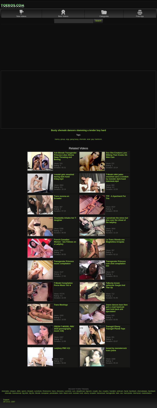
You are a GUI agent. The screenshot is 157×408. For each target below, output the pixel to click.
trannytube (128, 393)
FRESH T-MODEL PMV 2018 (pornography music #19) (64, 328)
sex (121, 393)
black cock (68, 393)
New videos (21, 16)
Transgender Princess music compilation (64, 262)
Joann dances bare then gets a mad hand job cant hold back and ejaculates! (117, 308)
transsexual (16, 393)
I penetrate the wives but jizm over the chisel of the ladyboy (117, 220)
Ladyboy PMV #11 (62, 348)
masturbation (147, 393)
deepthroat (80, 391)
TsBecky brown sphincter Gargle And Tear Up (115, 285)
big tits (31, 393)
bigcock (89, 391)
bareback (132, 391)
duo (100, 391)
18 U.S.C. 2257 (9, 402)
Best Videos (63, 16)
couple (95, 391)
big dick (25, 393)
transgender (110, 393)
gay (92, 139)
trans (54, 391)
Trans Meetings (61, 305)
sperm (24, 391)
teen (61, 393)
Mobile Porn (13, 5)
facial (126, 391)
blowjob (30, 391)
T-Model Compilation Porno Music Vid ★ (63, 284)
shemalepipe (142, 391)
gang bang (74, 139)
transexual (101, 393)
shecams (60, 391)
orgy (67, 139)
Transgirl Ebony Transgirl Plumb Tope (115, 327)
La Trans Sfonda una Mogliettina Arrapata (115, 241)
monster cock (78, 393)
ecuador (93, 393)
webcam (120, 391)
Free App (140, 16)
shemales (5, 391)
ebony (86, 393)
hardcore (98, 139)
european (45, 393)
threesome (47, 391)
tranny (57, 139)
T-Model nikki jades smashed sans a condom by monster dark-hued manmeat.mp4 (117, 177)
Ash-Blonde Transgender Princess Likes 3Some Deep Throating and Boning (65, 156)
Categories (104, 16)
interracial (137, 393)
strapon (13, 391)
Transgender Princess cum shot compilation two (116, 263)
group (62, 139)
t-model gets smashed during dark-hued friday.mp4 (64, 176)
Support (6, 400)
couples (106, 391)
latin (117, 393)
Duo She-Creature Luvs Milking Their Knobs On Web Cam (116, 155)
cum (73, 391)
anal (88, 139)
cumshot (68, 391)
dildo (19, 391)
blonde (37, 393)
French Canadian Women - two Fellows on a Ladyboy (65, 242)
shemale (82, 139)
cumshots (38, 391)
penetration (54, 393)
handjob (113, 391)
